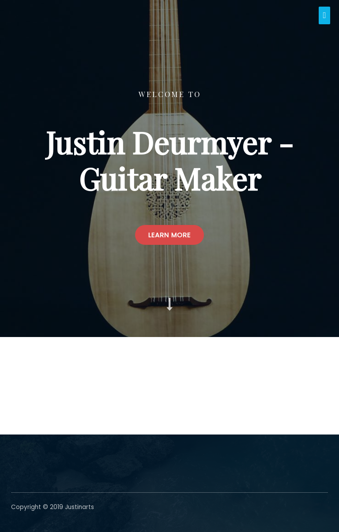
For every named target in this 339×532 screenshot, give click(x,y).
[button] (169, 235)
